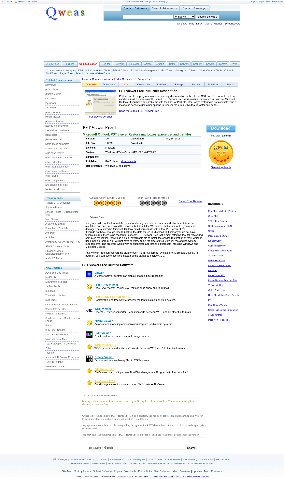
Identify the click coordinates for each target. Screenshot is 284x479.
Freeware (184, 471)
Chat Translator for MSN (220, 226)
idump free (188, 401)
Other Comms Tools (210, 70)
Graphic (160, 64)
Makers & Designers (135, 459)
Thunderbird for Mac (56, 295)
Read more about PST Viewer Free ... (140, 110)
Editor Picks (145, 471)
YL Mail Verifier (215, 285)
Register (254, 2)
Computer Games (176, 463)
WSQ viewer (102, 309)
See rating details (221, 167)
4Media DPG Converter (57, 202)
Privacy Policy (204, 476)
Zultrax (49, 348)
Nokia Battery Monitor (56, 334)
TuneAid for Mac (54, 361)
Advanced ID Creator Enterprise (62, 357)
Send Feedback (277, 2)
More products (128, 161)
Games (218, 23)
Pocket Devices (138, 463)
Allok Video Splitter (55, 223)
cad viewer (51, 98)
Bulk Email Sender (55, 330)
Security (197, 64)
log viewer (50, 103)
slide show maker (54, 153)
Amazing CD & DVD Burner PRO (62, 242)
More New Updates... (56, 366)
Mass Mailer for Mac (56, 339)
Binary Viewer (104, 357)
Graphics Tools (155, 459)
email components (54, 180)
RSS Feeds (20, 2)
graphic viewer (53, 94)
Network (184, 64)
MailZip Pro (51, 277)
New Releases (162, 471)
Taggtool (49, 352)
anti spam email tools (56, 185)
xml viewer (51, 107)
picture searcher (53, 139)
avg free (145, 401)
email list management (57, 166)
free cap (86, 401)
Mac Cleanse (52, 219)
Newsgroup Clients (186, 70)
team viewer (116, 401)
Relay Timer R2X (216, 275)
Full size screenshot (100, 116)
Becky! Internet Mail (55, 309)
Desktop (106, 64)
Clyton (211, 231)
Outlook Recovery (216, 246)
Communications (101, 79)
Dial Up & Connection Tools (94, 70)
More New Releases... (219, 320)
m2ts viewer (173, 401)
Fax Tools (167, 70)
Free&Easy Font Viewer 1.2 (112, 296)
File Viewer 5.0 (104, 369)
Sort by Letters (82, 471)
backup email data (54, 189)
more (71, 80)
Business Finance (156, 463)
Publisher (213, 84)
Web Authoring (190, 459)
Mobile (208, 23)
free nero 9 (157, 401)
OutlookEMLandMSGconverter (61, 304)
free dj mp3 (132, 401)
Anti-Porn (50, 233)
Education (134, 64)
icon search (51, 135)
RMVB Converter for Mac (58, 246)
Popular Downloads (125, 471)
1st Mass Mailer (215, 255)
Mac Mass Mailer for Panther (222, 211)
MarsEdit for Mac (216, 260)
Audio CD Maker (54, 258)
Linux (199, 23)
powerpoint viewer (54, 121)
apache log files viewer (57, 125)
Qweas (95, 476)
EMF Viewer (102, 333)
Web (234, 64)
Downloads (109, 84)
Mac (191, 23)
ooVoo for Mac (215, 315)
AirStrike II (50, 237)
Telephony (82, 73)
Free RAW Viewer (106, 284)
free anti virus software (57, 130)
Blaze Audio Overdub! (56, 228)
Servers (210, 64)
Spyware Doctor (53, 207)
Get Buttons (122, 476)
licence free (101, 404)
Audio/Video (52, 64)
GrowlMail (213, 216)
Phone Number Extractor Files (222, 280)
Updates (197, 471)
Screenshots (143, 84)
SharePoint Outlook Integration (223, 310)
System (223, 64)
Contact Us (154, 476)
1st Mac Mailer (53, 286)
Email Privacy (214, 241)
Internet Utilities (172, 459)
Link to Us (132, 476)
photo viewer (52, 89)
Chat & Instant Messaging (61, 70)
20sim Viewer (103, 321)
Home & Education (80, 463)
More (230, 84)
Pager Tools (67, 73)
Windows (182, 23)
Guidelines (193, 476)
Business (69, 64)
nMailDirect (51, 300)
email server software (56, 171)
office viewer (99, 401)
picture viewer (52, 116)
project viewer (52, 112)
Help (268, 2)
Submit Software (102, 471)
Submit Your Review (190, 201)
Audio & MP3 (116, 459)
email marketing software (58, 157)
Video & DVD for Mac (97, 459)
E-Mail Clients (120, 70)
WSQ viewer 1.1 (105, 345)
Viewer (99, 272)
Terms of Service (166, 476)
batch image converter (57, 144)
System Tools (206, 459)
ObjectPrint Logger (217, 290)
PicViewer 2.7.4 (104, 381)
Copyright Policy (181, 476)
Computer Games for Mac (200, 463)
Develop (120, 64)
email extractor (53, 162)
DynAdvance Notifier (56, 281)
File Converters (223, 459)
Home (172, 64)
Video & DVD (77, 459)
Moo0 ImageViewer (217, 305)
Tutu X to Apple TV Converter (60, 343)
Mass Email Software (218, 236)
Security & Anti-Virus (118, 463)
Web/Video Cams (100, 73)
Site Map (67, 471)
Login (261, 2)
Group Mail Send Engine (220, 250)
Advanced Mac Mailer (56, 272)
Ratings (179, 84)
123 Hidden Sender (217, 221)
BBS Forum (32, 2)
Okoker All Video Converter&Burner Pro (57, 252)
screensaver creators (56, 148)
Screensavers (232, 23)
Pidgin (48, 325)
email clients (51, 175)
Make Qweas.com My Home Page (138, 2)
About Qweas (7, 2)
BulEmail (50, 291)
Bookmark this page (160, 2)
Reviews (161, 84)
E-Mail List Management (145, 70)
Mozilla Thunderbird (55, 313)
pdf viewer (50, 85)
